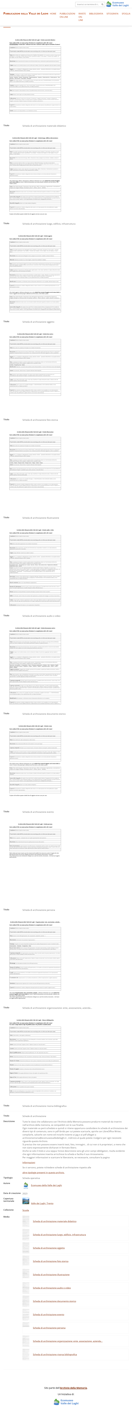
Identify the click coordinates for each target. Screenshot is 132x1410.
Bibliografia (96, 13)
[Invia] (102, 4)
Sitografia (112, 13)
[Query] (90, 4)
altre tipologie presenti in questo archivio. (43, 1172)
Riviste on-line (82, 17)
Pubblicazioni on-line (67, 15)
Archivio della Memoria (73, 1387)
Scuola (25, 1210)
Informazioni (28, 1162)
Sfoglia (126, 13)
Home (53, 13)
